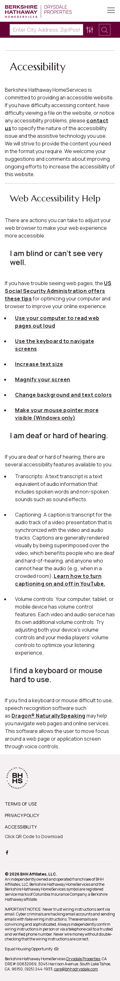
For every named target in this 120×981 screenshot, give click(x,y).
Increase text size (39, 364)
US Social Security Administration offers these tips (58, 291)
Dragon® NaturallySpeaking (48, 715)
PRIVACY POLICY (22, 815)
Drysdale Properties (83, 959)
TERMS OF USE (21, 804)
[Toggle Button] (111, 11)
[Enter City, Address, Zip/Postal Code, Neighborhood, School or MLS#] (46, 29)
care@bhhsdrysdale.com (76, 969)
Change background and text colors (63, 394)
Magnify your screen (42, 379)
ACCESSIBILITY (21, 827)
